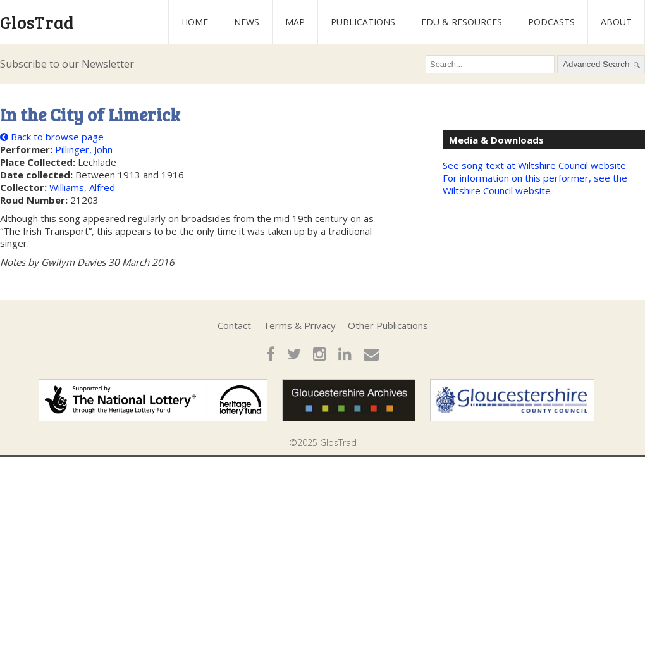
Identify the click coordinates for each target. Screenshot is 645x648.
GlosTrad (37, 22)
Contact (234, 325)
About (616, 22)
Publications (363, 22)
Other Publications (388, 325)
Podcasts (551, 22)
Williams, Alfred (82, 187)
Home (194, 22)
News (246, 22)
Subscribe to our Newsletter (67, 64)
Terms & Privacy (299, 325)
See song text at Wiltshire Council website (534, 165)
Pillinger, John (84, 149)
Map (295, 22)
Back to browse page (52, 136)
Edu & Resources (461, 22)
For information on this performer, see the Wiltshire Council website (535, 184)
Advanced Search (601, 64)
